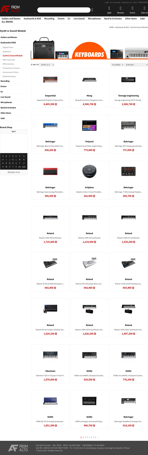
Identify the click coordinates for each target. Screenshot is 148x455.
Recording (49, 18)
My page (117, 2)
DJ (69, 18)
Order (135, 2)
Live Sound (79, 18)
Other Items (131, 18)
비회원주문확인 (143, 2)
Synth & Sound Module (12, 55)
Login (107, 2)
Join (112, 2)
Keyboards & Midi (32, 18)
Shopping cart (126, 2)
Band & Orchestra (113, 18)
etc (20, 167)
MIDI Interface (8, 64)
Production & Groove (11, 68)
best (24, 167)
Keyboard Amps (9, 76)
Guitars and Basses (11, 18)
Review (120, 10)
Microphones (94, 18)
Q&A (109, 10)
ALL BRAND (7, 21)
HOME (111, 27)
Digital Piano (7, 47)
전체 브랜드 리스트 (14, 172)
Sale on (144, 10)
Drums (61, 18)
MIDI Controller (8, 59)
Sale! (142, 18)
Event (132, 10)
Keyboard (6, 51)
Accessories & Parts (10, 72)
